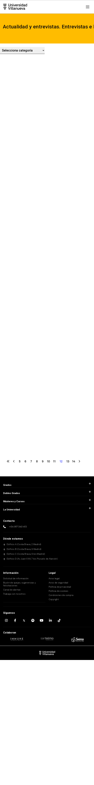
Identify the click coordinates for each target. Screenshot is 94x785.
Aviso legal (54, 579)
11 (54, 461)
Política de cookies (58, 591)
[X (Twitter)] (24, 620)
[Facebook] (15, 620)
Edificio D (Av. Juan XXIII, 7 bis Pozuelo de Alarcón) (32, 559)
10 (48, 461)
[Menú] (87, 7)
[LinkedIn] (50, 620)
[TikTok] (59, 620)
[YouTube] (41, 620)
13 (67, 461)
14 (73, 461)
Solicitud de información (16, 579)
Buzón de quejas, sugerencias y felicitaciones (19, 584)
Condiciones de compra (61, 595)
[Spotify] (33, 620)
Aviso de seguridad (58, 583)
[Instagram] (6, 620)
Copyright (54, 600)
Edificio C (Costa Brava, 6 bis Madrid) (26, 554)
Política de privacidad (60, 587)
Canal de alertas (11, 590)
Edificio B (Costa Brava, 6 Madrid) (24, 549)
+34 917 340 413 (18, 527)
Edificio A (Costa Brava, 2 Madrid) (24, 544)
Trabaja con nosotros (14, 594)
